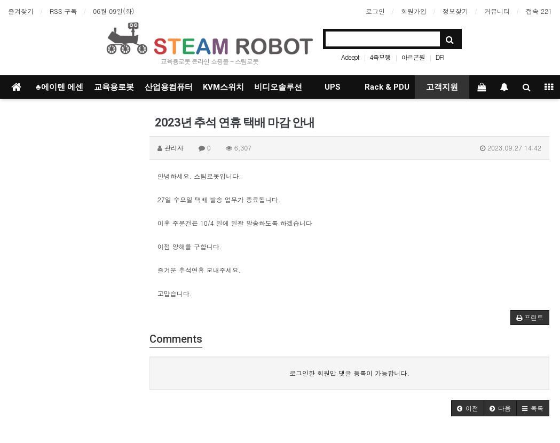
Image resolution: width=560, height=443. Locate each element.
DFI (440, 56)
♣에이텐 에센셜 (59, 90)
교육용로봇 (114, 87)
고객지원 (442, 87)
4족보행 (380, 56)
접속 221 (539, 10)
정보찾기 (455, 10)
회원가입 (414, 10)
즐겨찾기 (21, 10)
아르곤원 (413, 56)
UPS (333, 87)
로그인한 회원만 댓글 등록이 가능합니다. (349, 372)
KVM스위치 (223, 87)
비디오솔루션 (278, 87)
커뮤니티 (497, 10)
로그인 (375, 10)
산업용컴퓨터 (169, 87)
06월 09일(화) (113, 10)
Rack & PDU (387, 87)
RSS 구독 (63, 10)
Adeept (350, 56)
